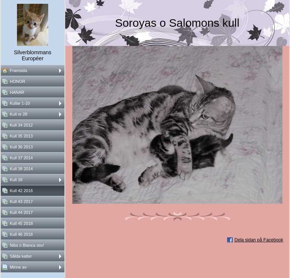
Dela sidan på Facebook (259, 240)
